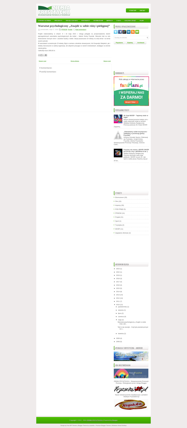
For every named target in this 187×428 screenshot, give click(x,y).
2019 (118, 275)
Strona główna (75, 61)
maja (120, 320)
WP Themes (73, 425)
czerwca (121, 316)
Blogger (143, 383)
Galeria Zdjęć (130, 21)
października (122, 307)
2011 (118, 301)
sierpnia (121, 310)
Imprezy (118, 205)
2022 (118, 272)
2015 (118, 288)
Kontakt (142, 10)
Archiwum (140, 43)
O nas (118, 21)
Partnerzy (85, 21)
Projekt (70, 29)
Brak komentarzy (80, 29)
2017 (118, 282)
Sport (117, 221)
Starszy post (107, 61)
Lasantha (91, 425)
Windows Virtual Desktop (119, 425)
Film (116, 201)
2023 (118, 269)
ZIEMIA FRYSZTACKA (94, 420)
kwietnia (121, 333)
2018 (118, 278)
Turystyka (118, 225)
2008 (118, 341)
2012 (118, 298)
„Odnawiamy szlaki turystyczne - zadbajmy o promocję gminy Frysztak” (136, 133)
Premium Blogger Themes (103, 425)
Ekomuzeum (98, 21)
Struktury (132, 10)
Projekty (58, 21)
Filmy (142, 21)
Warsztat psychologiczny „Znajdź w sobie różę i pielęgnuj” (74, 25)
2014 (118, 291)
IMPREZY (109, 21)
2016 (118, 285)
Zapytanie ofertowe (121, 233)
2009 (118, 338)
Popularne (119, 43)
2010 (118, 304)
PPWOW (64, 29)
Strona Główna (44, 21)
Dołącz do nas (72, 21)
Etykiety (130, 43)
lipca (120, 313)
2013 (118, 295)
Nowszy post (42, 61)
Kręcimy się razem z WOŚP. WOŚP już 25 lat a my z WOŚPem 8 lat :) (136, 150)
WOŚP (117, 229)
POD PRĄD (119, 209)
